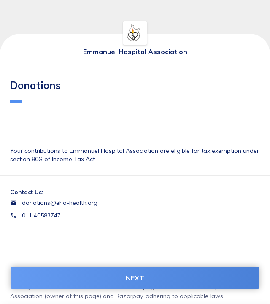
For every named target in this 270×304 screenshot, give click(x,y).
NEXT (135, 278)
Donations (35, 91)
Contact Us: (26, 192)
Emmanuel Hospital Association (135, 51)
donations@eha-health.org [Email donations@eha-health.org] (59, 202)
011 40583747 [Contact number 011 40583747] (41, 215)
